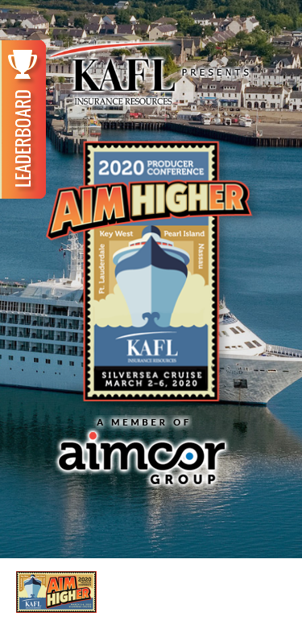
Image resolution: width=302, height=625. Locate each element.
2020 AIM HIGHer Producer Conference (56, 592)
